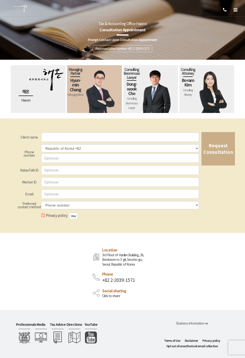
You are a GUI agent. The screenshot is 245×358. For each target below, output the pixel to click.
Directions (74, 324)
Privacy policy (54, 215)
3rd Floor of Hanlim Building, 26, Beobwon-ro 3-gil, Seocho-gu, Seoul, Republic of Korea (123, 260)
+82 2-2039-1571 (118, 280)
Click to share (111, 296)
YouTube (90, 324)
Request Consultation (218, 148)
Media (41, 324)
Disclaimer (191, 340)
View (73, 216)
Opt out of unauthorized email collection (192, 346)
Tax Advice (58, 324)
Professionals (24, 324)
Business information (192, 323)
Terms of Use (172, 340)
